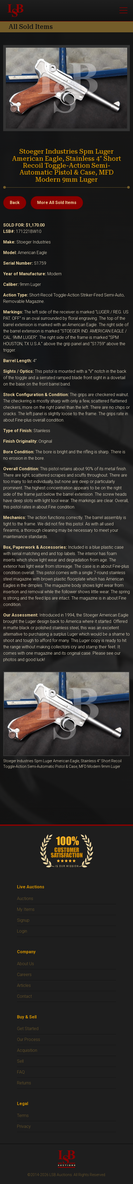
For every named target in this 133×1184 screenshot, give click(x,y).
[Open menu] (123, 10)
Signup (23, 920)
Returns (24, 1082)
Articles (24, 985)
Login (22, 931)
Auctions (25, 898)
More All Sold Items (56, 202)
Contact (24, 996)
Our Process (28, 1039)
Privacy (24, 1126)
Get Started (27, 1028)
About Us (25, 963)
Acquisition (27, 1050)
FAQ (21, 1072)
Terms (23, 1115)
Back (15, 202)
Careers (24, 974)
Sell (20, 1061)
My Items (26, 909)
